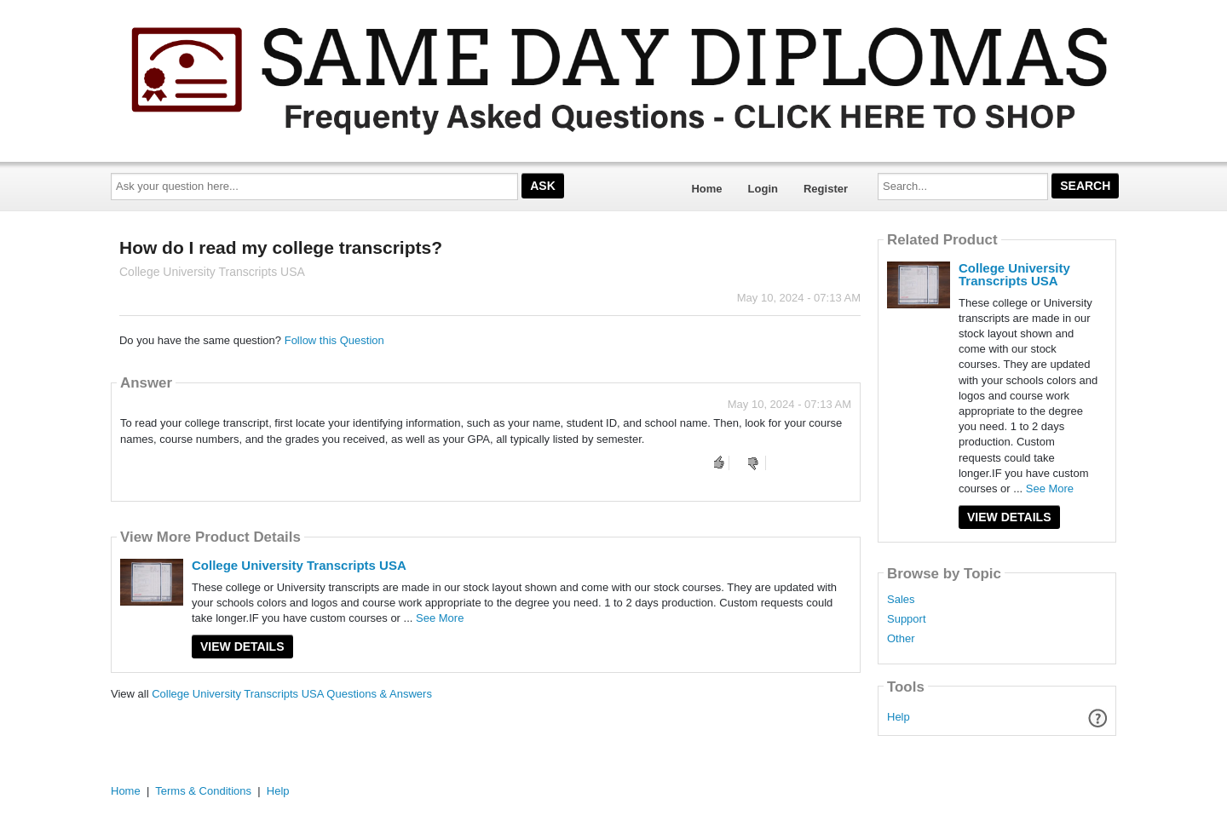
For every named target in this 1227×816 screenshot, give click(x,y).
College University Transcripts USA (299, 565)
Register (826, 188)
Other (901, 639)
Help (898, 716)
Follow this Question (334, 340)
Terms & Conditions (203, 790)
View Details (242, 646)
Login (763, 188)
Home (706, 188)
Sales (901, 600)
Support (906, 619)
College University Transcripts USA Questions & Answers (292, 693)
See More (440, 618)
